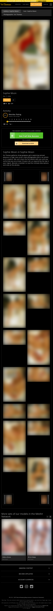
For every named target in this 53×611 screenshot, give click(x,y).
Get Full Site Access (26, 135)
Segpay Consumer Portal (38, 607)
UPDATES (18, 4)
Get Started (36, 4)
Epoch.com (45, 605)
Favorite (6, 100)
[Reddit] (31, 586)
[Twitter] (21, 586)
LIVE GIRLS (26, 4)
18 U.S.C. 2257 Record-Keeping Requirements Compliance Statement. (26, 597)
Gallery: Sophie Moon (11, 11)
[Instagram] (26, 586)
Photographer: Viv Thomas (13, 14)
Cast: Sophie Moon (29, 11)
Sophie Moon (10, 93)
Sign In (45, 4)
